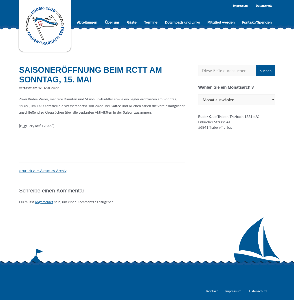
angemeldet (44, 202)
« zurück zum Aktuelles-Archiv (42, 170)
